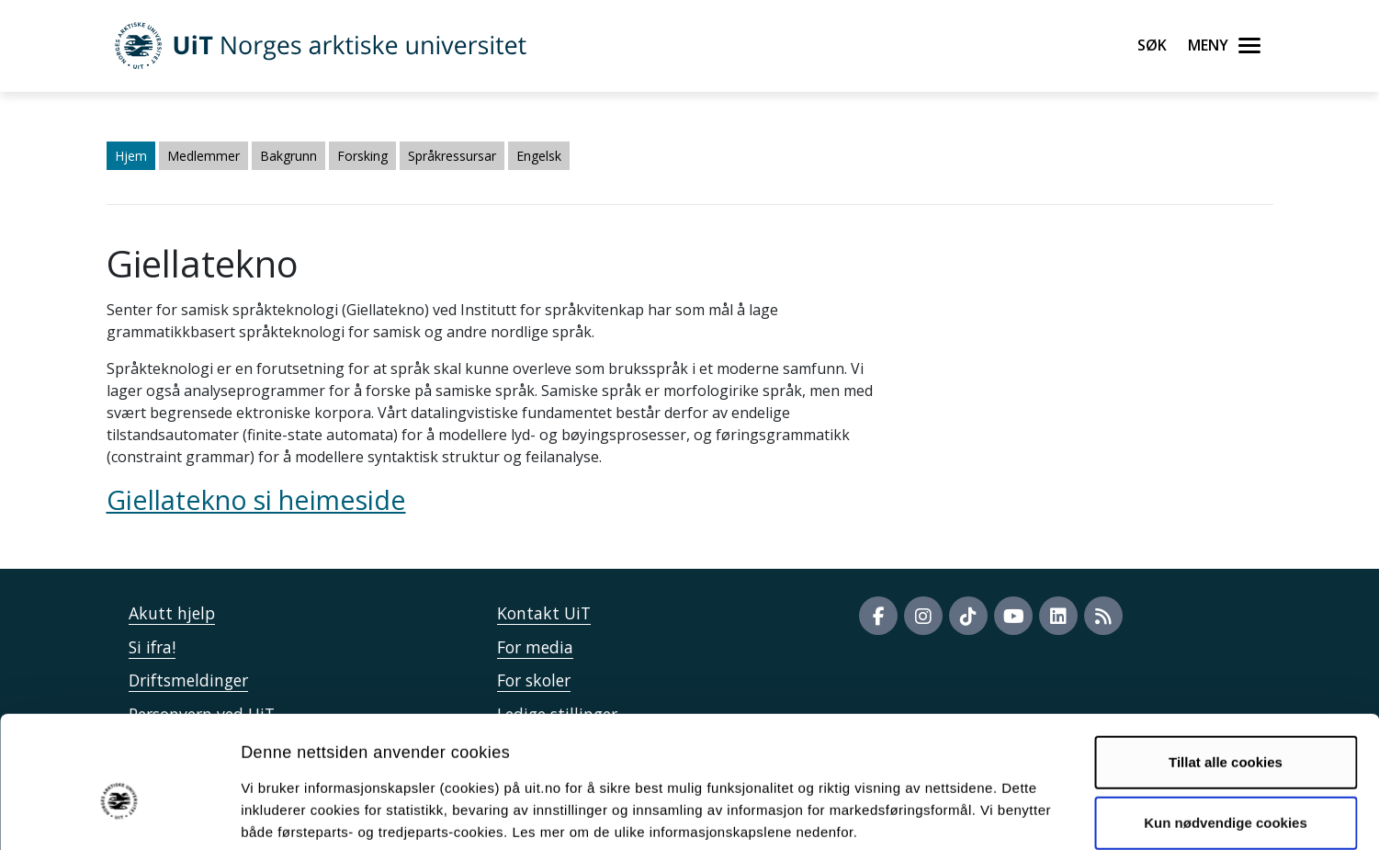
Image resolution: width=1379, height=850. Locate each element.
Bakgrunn (288, 155)
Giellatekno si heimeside (256, 499)
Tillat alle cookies (1226, 668)
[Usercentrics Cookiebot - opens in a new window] (119, 814)
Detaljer (978, 814)
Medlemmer (203, 155)
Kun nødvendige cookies (1225, 729)
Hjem (131, 155)
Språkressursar (452, 155)
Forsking (362, 155)
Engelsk (538, 155)
